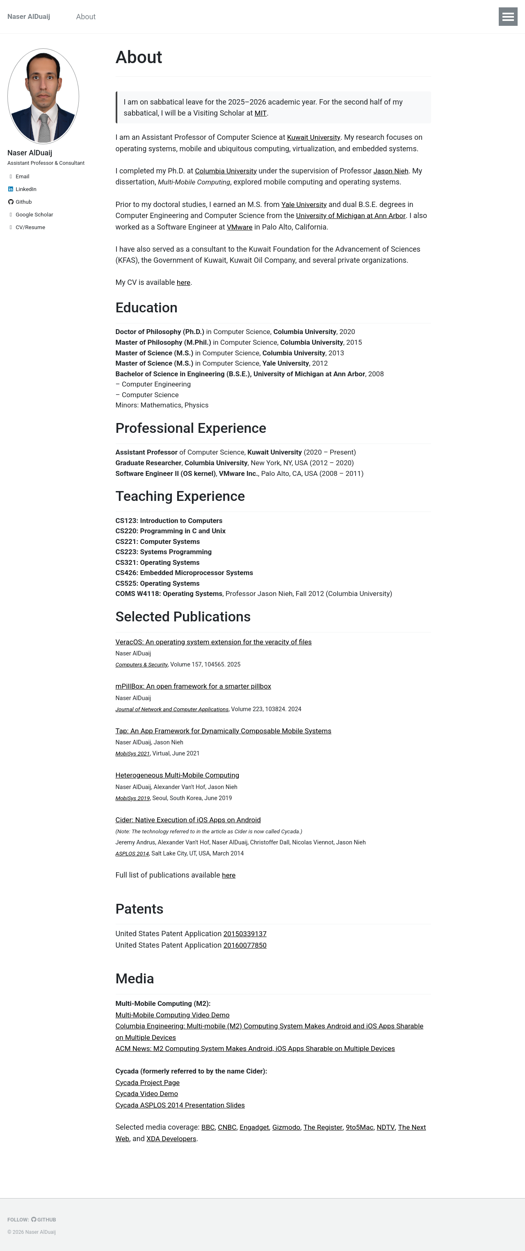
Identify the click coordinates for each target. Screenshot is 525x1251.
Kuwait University (315, 138)
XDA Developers (190, 1158)
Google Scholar (30, 228)
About (92, 16)
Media (320, 16)
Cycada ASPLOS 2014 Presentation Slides (184, 1125)
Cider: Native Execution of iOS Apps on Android (192, 837)
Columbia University (227, 172)
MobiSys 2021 (134, 772)
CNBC (228, 1147)
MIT (261, 114)
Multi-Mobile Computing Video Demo (176, 1037)
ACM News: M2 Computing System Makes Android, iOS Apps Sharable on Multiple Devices (263, 1070)
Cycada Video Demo (149, 1114)
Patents (283, 16)
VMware (255, 227)
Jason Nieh (395, 172)
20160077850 (246, 965)
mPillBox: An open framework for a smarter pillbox (198, 705)
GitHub (45, 1220)
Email (18, 190)
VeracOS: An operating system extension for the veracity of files (219, 660)
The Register (328, 1147)
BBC (208, 1147)
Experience (182, 16)
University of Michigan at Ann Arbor (353, 216)
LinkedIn (22, 203)
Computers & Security (143, 683)
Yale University (305, 205)
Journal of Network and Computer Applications (175, 727)
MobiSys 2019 (134, 816)
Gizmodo (291, 1147)
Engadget (257, 1147)
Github (19, 215)
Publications (235, 16)
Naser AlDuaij (29, 16)
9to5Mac (367, 1147)
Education (132, 16)
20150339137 (246, 954)
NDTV (394, 1147)
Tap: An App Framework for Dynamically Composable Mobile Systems (230, 749)
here (184, 282)
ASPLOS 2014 (133, 871)
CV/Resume (26, 241)
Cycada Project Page (150, 1103)
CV (350, 16)
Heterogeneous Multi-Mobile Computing (181, 793)
